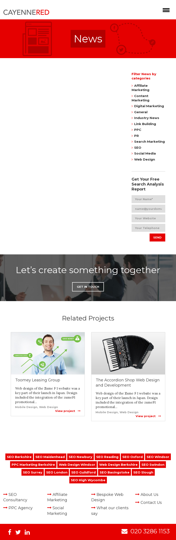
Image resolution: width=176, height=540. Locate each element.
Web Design (144, 159)
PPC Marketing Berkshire (33, 465)
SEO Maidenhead (50, 457)
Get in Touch (88, 286)
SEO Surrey (32, 472)
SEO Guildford (83, 472)
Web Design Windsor (77, 465)
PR (136, 136)
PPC (137, 130)
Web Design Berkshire (118, 465)
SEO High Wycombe (88, 480)
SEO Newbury (80, 457)
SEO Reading (107, 457)
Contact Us (151, 502)
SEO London (56, 472)
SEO (137, 147)
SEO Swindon (152, 465)
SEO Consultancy (15, 497)
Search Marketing (149, 141)
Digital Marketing (149, 106)
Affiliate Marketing (140, 88)
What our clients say (110, 511)
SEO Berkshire (19, 457)
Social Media (145, 153)
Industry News (146, 118)
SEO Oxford (132, 457)
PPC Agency (21, 508)
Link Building (145, 124)
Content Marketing (140, 98)
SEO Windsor (158, 457)
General (140, 112)
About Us (149, 494)
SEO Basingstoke (114, 472)
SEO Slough (143, 472)
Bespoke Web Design (107, 497)
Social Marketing (57, 511)
